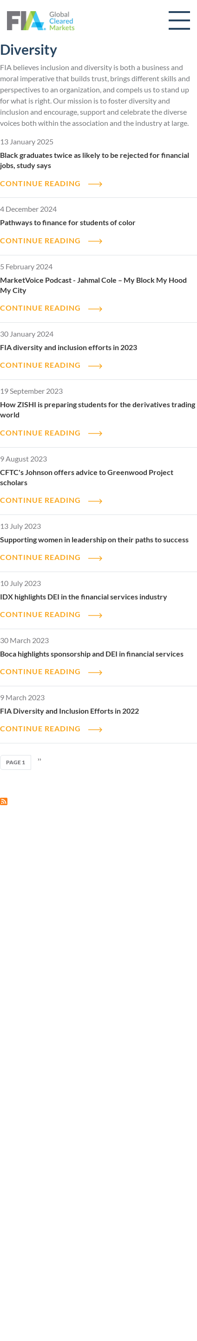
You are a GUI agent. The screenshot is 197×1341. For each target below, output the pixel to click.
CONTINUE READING (40, 183)
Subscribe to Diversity (3, 801)
